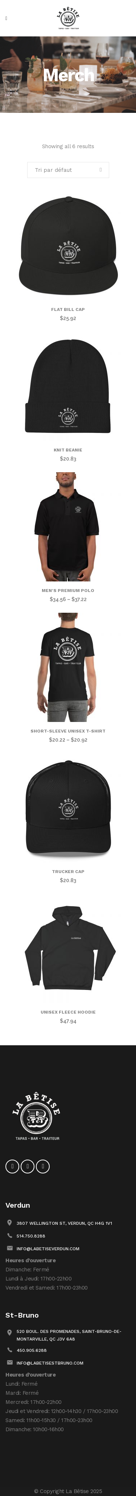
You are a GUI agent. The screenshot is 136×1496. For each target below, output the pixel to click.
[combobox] (68, 170)
